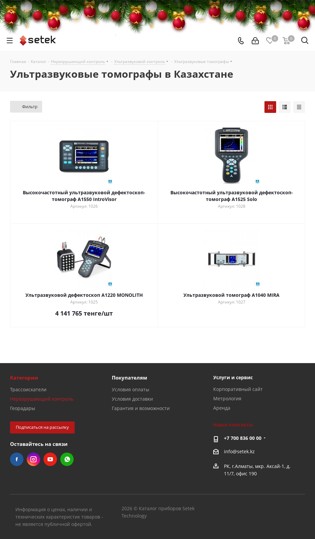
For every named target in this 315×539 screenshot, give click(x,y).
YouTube (50, 459)
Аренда (221, 408)
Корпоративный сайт (238, 389)
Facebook (16, 459)
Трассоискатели (28, 389)
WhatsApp (67, 459)
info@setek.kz (239, 451)
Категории (24, 377)
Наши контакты (233, 424)
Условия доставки (132, 399)
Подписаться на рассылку (42, 427)
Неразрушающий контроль (41, 399)
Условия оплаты (130, 389)
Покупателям (129, 377)
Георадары (22, 408)
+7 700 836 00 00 (242, 438)
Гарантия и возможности (141, 408)
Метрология (227, 398)
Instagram (33, 459)
